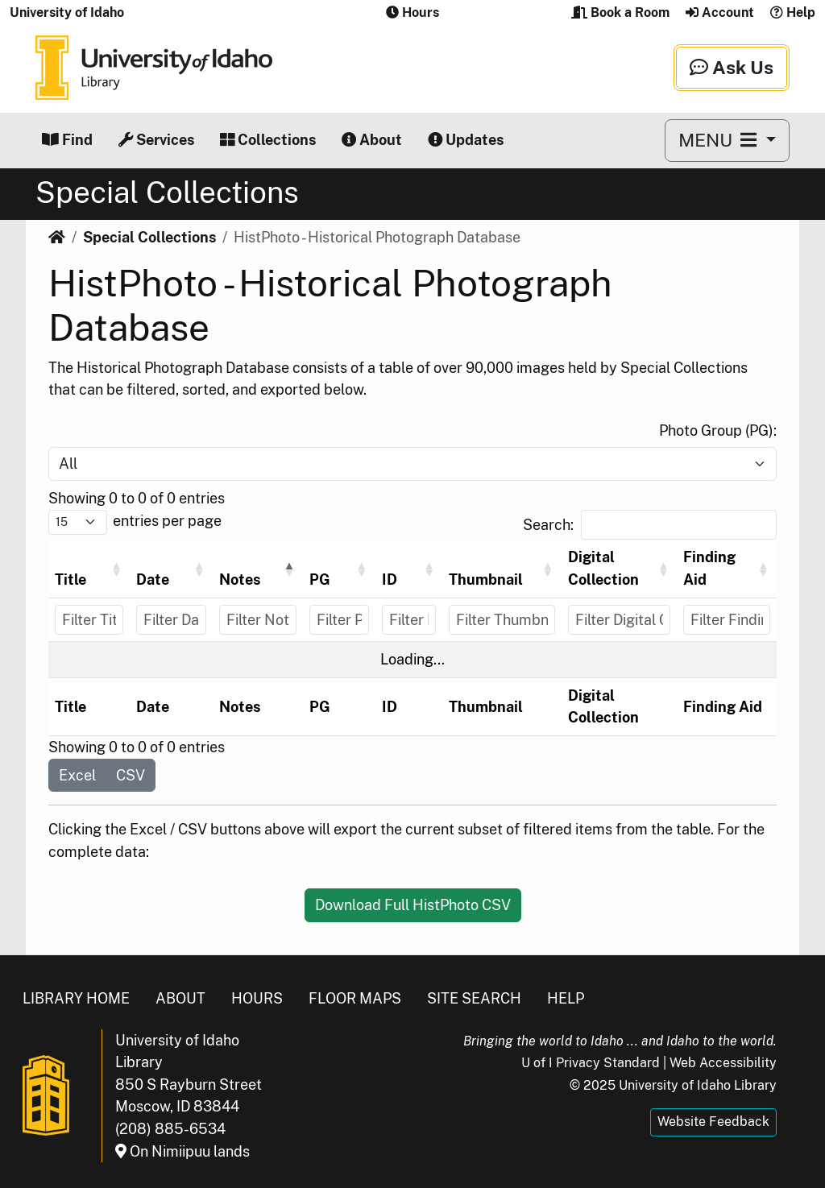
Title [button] (70, 579)
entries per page (167, 520)
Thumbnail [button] (486, 579)
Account (720, 12)
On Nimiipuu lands (182, 1151)
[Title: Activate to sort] (89, 569)
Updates (466, 139)
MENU (719, 140)
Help (792, 12)
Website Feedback (713, 1121)
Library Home (76, 998)
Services (156, 139)
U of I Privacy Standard (590, 1062)
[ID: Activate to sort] (409, 569)
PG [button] (319, 579)
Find (67, 139)
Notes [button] (239, 579)
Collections (268, 139)
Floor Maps (355, 998)
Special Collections (149, 237)
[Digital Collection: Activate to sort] (620, 569)
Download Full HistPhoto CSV (413, 904)
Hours (257, 998)
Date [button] (152, 579)
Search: (548, 524)
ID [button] (389, 579)
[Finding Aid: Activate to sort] (727, 569)
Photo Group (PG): (718, 430)
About (372, 139)
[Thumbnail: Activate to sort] (501, 569)
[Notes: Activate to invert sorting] (258, 569)
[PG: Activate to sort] (339, 569)
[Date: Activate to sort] (171, 569)
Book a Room (620, 12)
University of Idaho (67, 12)
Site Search (474, 998)
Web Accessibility (723, 1062)
